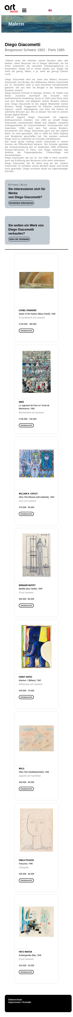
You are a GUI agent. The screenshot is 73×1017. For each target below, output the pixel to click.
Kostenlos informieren (21, 203)
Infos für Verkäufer (19, 239)
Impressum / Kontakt (19, 1002)
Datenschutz (15, 999)
